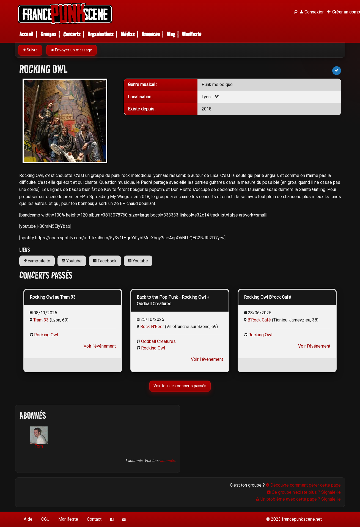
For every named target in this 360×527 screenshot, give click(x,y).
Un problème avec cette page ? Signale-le (298, 499)
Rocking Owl (46, 334)
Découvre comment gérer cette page (303, 485)
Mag (171, 34)
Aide (28, 519)
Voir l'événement (100, 346)
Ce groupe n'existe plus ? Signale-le (304, 492)
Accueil (26, 34)
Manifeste (191, 34)
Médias (127, 34)
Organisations (100, 34)
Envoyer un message (71, 50)
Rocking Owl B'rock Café (267, 297)
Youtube (72, 261)
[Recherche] (295, 12)
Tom (39, 437)
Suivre (30, 50)
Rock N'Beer (152, 326)
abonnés (167, 460)
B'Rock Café (259, 320)
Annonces (151, 34)
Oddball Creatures (158, 341)
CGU (45, 519)
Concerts (71, 34)
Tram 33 (41, 320)
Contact (94, 519)
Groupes (48, 34)
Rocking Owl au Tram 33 (53, 297)
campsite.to (37, 261)
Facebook (105, 261)
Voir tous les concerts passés (180, 386)
